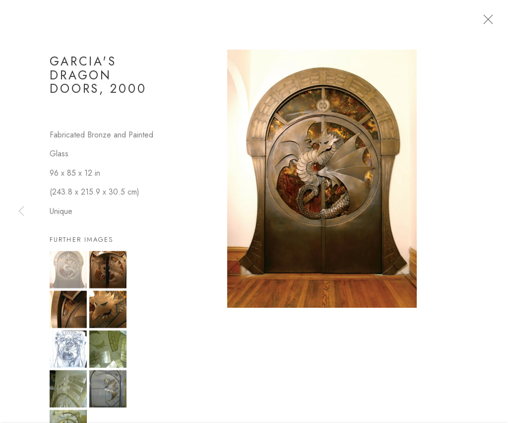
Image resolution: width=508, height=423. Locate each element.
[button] (68, 272)
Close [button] (485, 22)
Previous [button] (21, 211)
